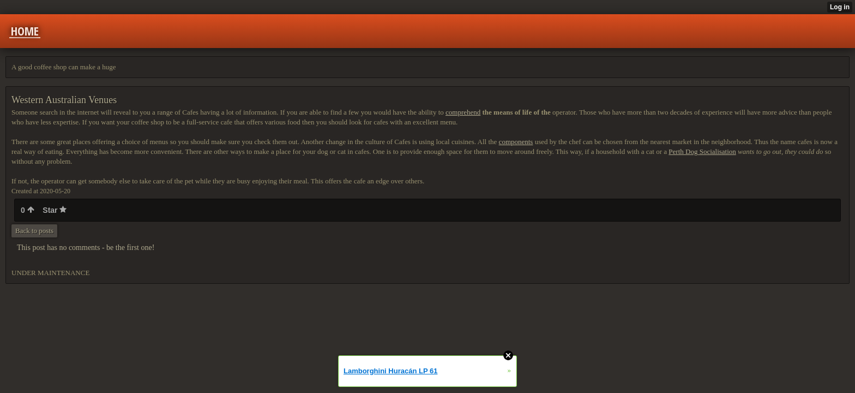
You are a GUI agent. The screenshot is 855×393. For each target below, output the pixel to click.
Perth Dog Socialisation (702, 151)
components (516, 142)
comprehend (462, 112)
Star (55, 210)
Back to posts (34, 231)
